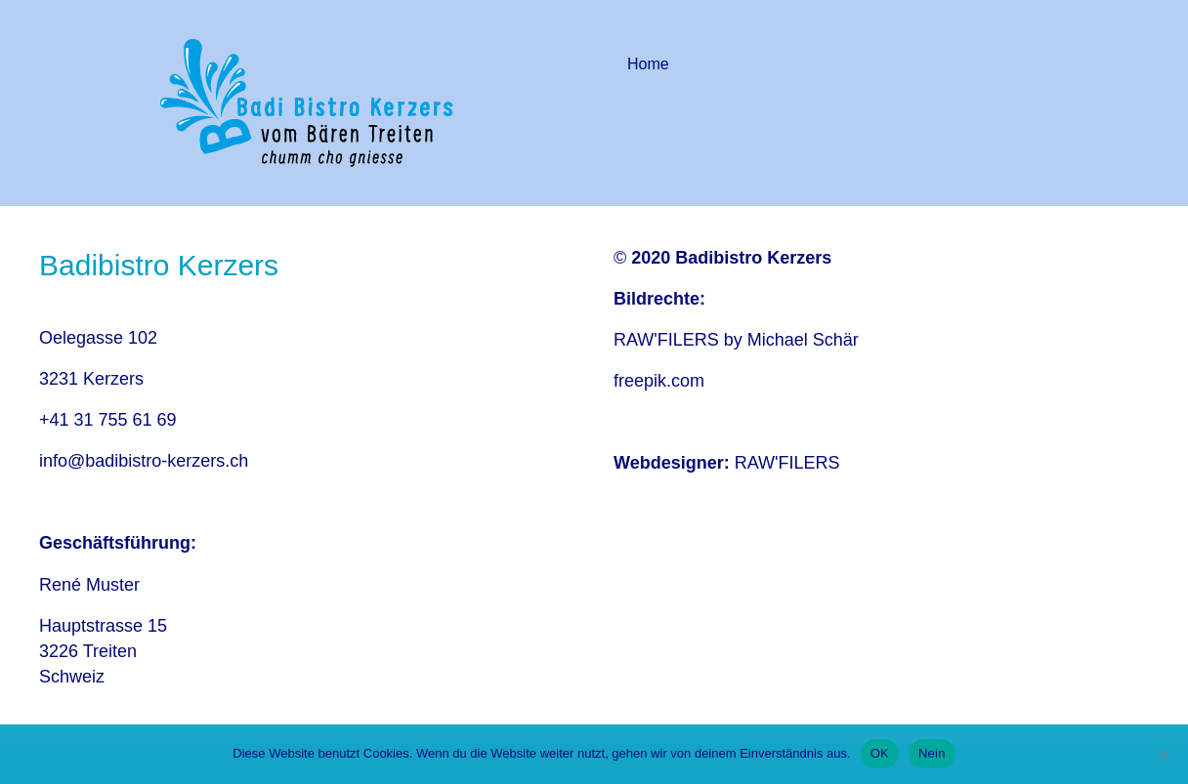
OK (879, 753)
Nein (932, 753)
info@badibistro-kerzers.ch (143, 461)
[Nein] (1163, 753)
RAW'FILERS (787, 463)
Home (648, 64)
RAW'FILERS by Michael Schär (736, 340)
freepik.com (659, 381)
